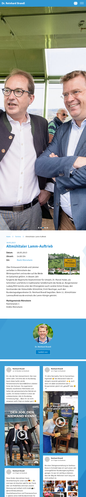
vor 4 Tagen (54, 371)
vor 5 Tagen (54, 460)
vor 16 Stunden (17, 371)
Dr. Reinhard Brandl (43, 347)
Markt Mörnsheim (24, 260)
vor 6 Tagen (16, 473)
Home (8, 237)
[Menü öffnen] (82, 3)
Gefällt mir (43, 352)
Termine (18, 237)
